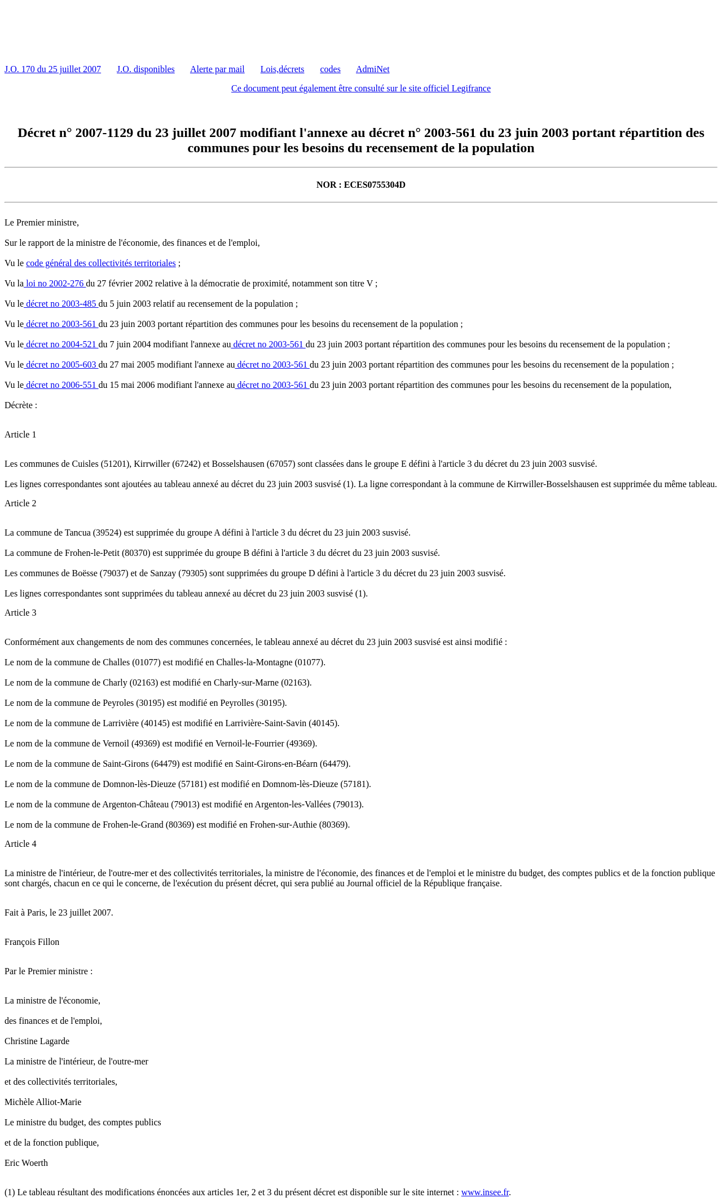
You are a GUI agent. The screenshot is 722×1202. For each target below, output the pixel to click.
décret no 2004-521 (61, 344)
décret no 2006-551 (61, 385)
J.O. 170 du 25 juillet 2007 (53, 69)
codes (330, 69)
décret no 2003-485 (61, 303)
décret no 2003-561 (61, 324)
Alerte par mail (217, 69)
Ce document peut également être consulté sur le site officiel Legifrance (361, 88)
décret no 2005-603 (61, 364)
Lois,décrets (283, 69)
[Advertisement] (210, 30)
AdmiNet (373, 69)
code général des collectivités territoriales (101, 263)
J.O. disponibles (146, 69)
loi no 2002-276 (55, 283)
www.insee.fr (485, 1192)
